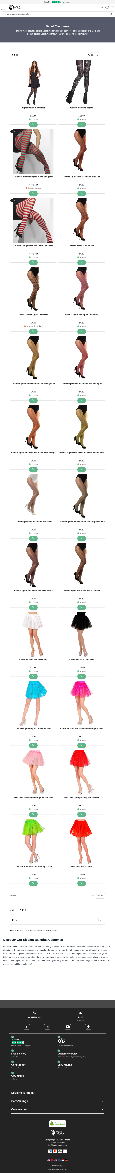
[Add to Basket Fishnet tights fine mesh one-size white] (33, 538)
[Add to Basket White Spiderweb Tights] (81, 124)
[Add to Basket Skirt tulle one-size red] (81, 883)
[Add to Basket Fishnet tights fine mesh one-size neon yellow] (33, 400)
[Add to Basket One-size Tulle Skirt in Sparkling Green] (33, 883)
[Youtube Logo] (68, 1026)
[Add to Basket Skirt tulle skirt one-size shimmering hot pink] (81, 745)
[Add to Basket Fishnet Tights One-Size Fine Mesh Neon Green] (81, 469)
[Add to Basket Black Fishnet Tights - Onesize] (33, 331)
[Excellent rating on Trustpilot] (57, 2)
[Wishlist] (107, 7)
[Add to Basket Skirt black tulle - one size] (81, 676)
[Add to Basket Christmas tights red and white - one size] (33, 262)
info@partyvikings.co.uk (57, 1145)
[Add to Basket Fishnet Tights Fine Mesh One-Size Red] (81, 193)
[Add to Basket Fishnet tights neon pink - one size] (81, 331)
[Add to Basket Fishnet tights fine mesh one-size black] (81, 607)
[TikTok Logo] (88, 1026)
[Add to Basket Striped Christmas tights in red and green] (33, 193)
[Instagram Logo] (47, 1026)
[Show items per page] (100, 896)
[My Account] (102, 7)
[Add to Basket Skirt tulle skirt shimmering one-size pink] (33, 814)
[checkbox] (13, 55)
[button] (57, 1093)
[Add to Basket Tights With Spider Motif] (33, 124)
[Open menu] (3, 7)
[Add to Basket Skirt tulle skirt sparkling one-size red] (81, 814)
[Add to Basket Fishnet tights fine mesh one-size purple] (33, 607)
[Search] (111, 14)
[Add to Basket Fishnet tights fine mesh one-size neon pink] (81, 400)
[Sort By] (93, 55)
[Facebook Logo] (27, 1026)
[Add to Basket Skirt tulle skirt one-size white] (33, 676)
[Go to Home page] (15, 7)
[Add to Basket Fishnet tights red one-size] (81, 262)
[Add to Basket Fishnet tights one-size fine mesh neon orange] (33, 469)
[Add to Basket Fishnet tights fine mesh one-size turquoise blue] (81, 538)
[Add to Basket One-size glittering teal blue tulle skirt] (33, 745)
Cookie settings (57, 1165)
